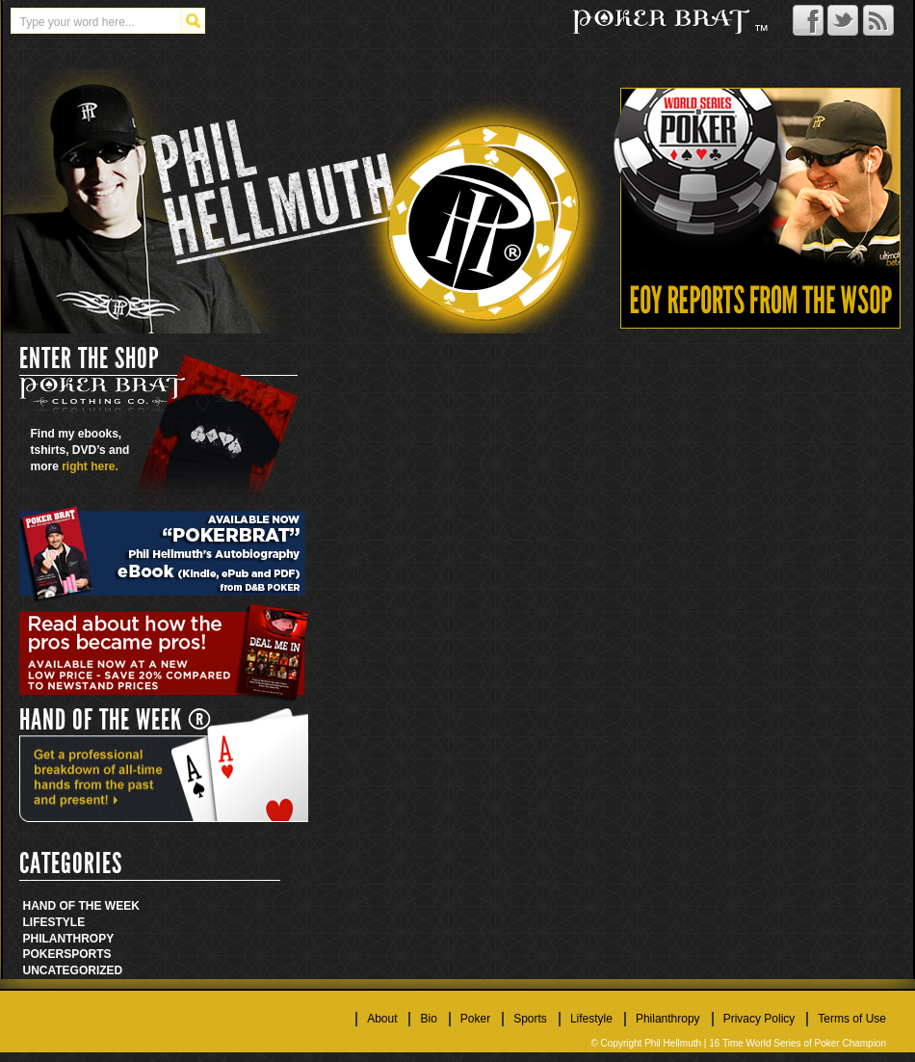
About (382, 1018)
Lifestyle (54, 922)
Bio (428, 1018)
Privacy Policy (759, 1018)
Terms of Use (852, 1018)
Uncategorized (73, 970)
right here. (90, 466)
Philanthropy (69, 938)
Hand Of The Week (81, 906)
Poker (44, 954)
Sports (87, 954)
